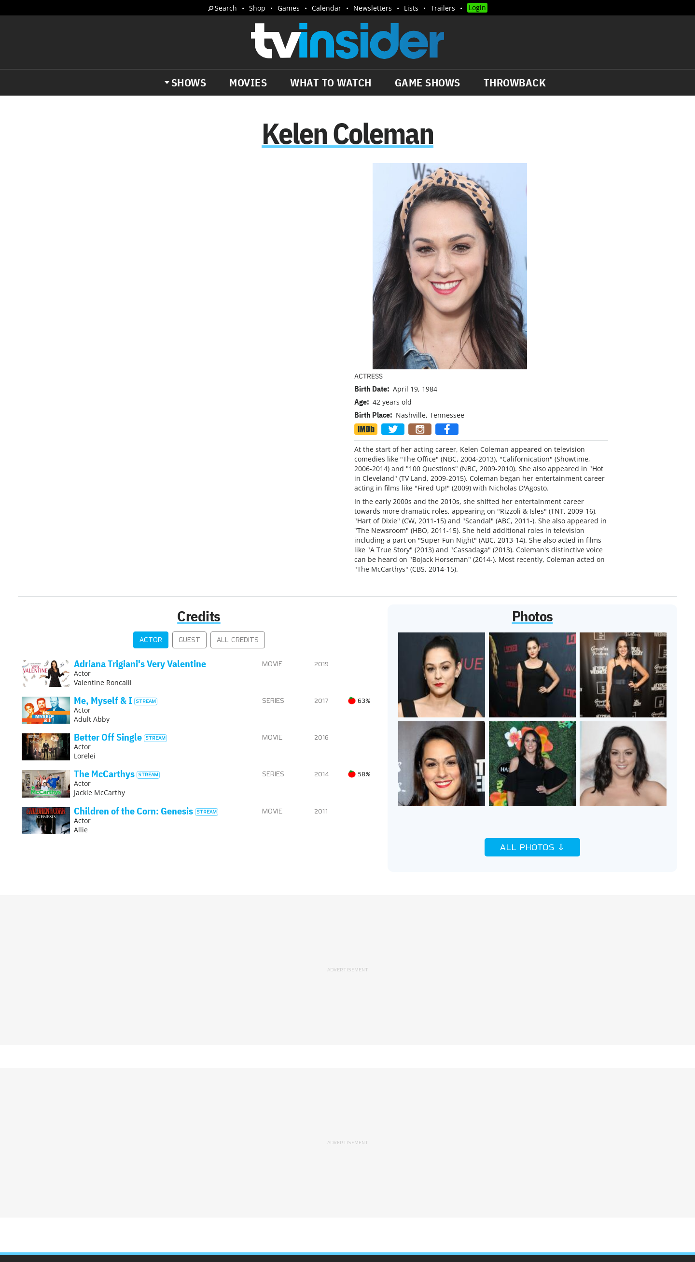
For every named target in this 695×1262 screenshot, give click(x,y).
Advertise (400, 1097)
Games (289, 8)
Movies (248, 82)
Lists (411, 8)
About (365, 1097)
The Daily (58, 1140)
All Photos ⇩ (532, 644)
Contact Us (506, 1097)
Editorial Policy (452, 1097)
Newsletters (372, 8)
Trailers (443, 8)
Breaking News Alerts (225, 1140)
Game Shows (427, 82)
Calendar (326, 8)
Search (226, 8)
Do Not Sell (472, 1110)
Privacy (367, 1110)
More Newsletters (67, 1168)
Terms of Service (416, 1110)
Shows (189, 82)
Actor (150, 437)
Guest (189, 437)
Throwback (515, 82)
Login (477, 7)
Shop (257, 8)
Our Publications (403, 1147)
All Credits (238, 437)
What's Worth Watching (133, 1140)
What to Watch (331, 82)
